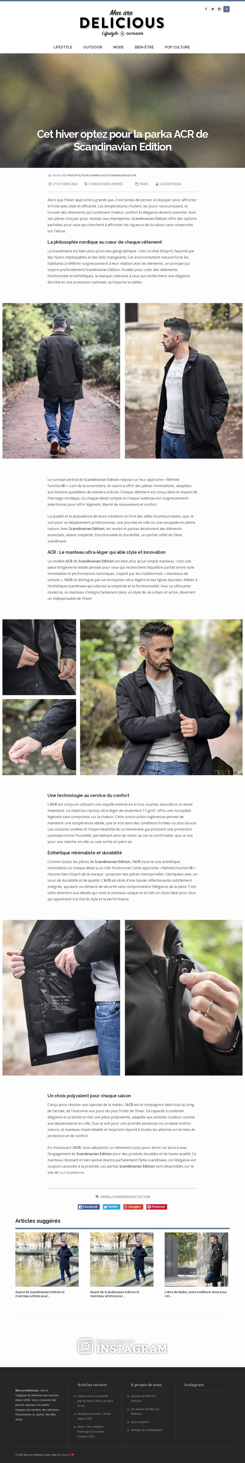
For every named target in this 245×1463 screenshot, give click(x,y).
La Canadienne (71, 1172)
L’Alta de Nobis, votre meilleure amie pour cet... (196, 1294)
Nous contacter (140, 1422)
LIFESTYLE (63, 48)
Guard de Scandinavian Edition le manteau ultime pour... (39, 1294)
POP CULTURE (178, 48)
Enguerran (65, 1454)
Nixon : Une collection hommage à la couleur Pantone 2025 (90, 1431)
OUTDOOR (93, 48)
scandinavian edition (131, 1196)
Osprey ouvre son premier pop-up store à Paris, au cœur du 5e (95, 1401)
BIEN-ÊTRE (145, 48)
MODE (119, 48)
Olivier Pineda (167, 184)
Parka (105, 1196)
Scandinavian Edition (149, 218)
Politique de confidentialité (146, 1430)
